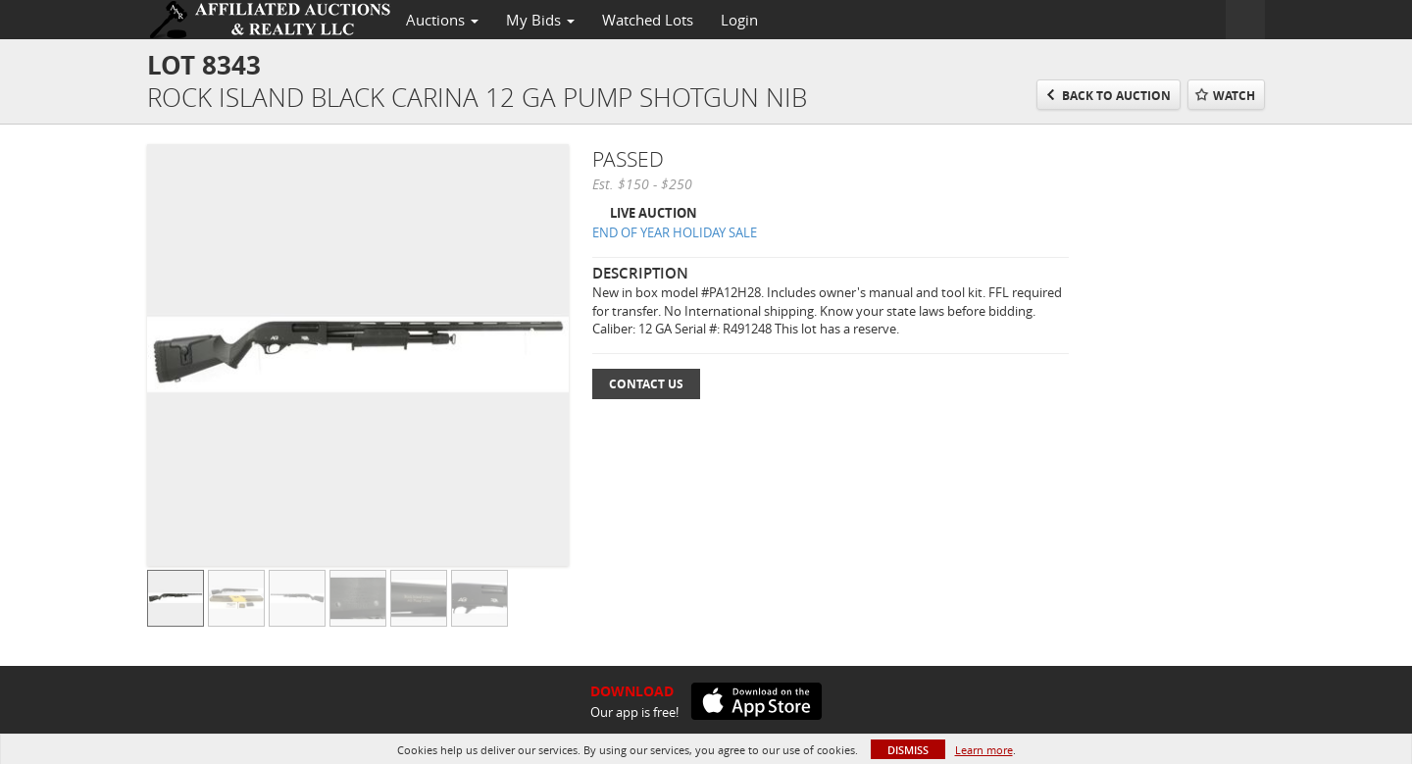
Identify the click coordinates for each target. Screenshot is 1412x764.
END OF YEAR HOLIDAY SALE (674, 232)
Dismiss (908, 749)
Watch (1234, 95)
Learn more (984, 749)
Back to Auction (1116, 95)
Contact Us (646, 384)
